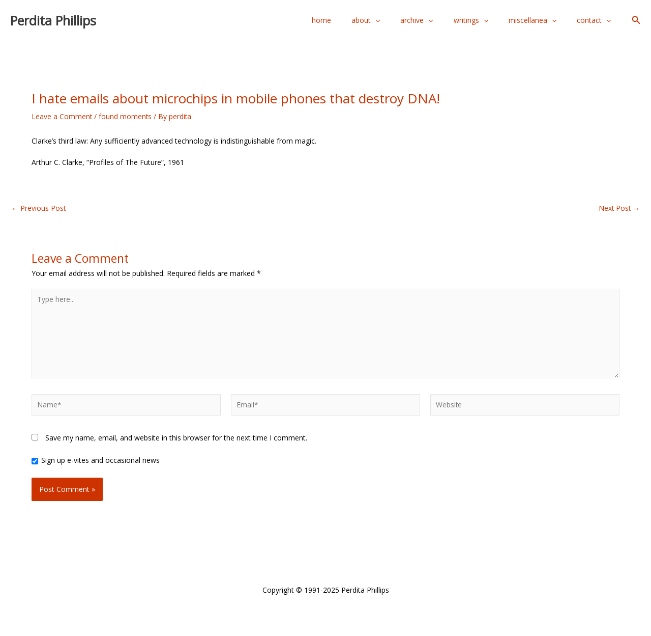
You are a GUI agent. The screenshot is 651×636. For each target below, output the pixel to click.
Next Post (619, 208)
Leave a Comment (62, 116)
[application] (402, 20)
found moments (126, 116)
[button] (636, 20)
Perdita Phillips (53, 20)
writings (486, 20)
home (355, 20)
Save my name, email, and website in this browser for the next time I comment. (176, 440)
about (393, 20)
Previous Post (38, 208)
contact (597, 20)
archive (438, 20)
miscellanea (542, 20)
